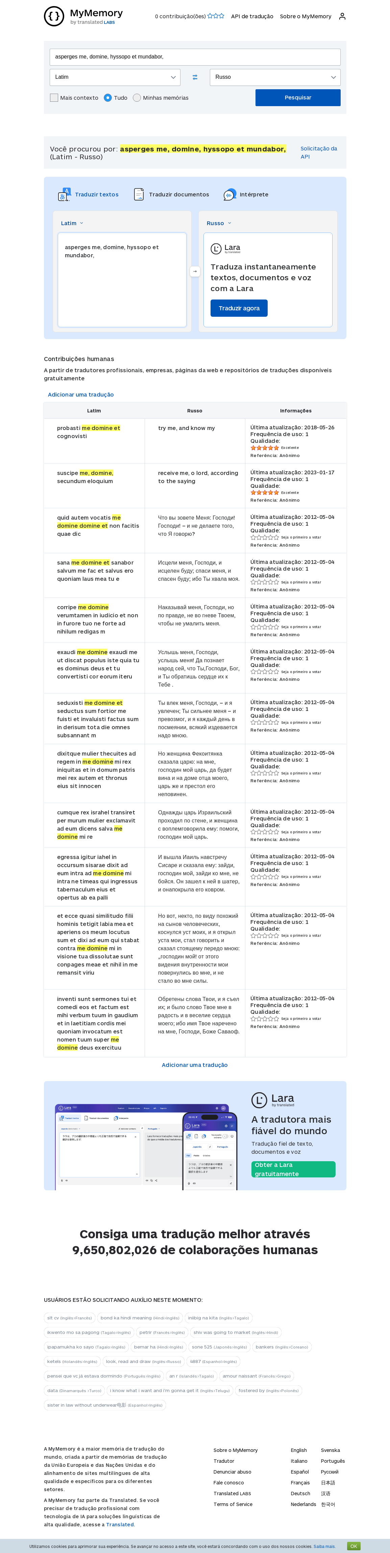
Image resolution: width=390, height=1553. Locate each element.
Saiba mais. (325, 1546)
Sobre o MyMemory (306, 16)
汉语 (326, 1493)
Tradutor (224, 1461)
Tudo (115, 98)
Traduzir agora (239, 308)
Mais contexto (74, 98)
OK (353, 1546)
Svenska (330, 1450)
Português (333, 1461)
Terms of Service (233, 1504)
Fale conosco (229, 1482)
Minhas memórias (161, 98)
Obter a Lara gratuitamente (277, 1169)
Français (300, 1482)
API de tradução (252, 16)
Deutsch (300, 1493)
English (299, 1450)
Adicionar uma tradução (81, 394)
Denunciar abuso (232, 1472)
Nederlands (303, 1504)
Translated (232, 1493)
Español (300, 1472)
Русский (330, 1472)
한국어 (328, 1504)
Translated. (120, 1524)
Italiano (299, 1461)
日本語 (328, 1482)
